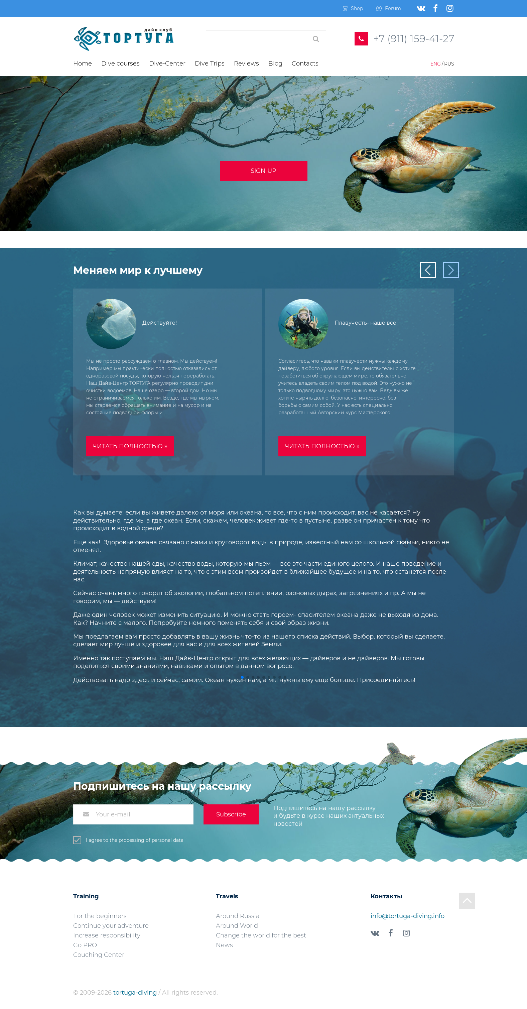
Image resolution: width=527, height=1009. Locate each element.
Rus (449, 64)
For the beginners (100, 916)
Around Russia (238, 916)
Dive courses (120, 63)
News (224, 945)
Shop (352, 8)
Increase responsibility (106, 935)
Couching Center (98, 955)
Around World (237, 925)
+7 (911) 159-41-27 (413, 38)
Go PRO (85, 945)
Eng (435, 64)
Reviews (246, 63)
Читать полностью (130, 446)
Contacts (305, 63)
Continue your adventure (111, 925)
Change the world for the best (261, 935)
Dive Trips (210, 63)
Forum (388, 8)
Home (82, 63)
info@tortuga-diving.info (407, 916)
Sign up (263, 171)
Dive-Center (167, 63)
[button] (242, 677)
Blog (275, 63)
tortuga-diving (135, 992)
